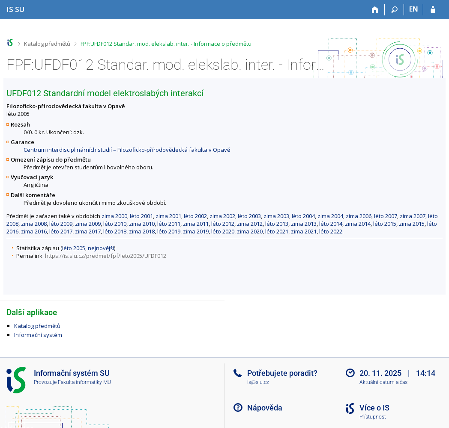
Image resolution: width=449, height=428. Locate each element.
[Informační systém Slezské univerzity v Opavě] (15, 9)
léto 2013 (276, 223)
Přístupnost (372, 417)
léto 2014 (330, 223)
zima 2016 (34, 231)
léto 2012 (222, 223)
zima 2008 (34, 223)
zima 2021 (304, 231)
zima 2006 (358, 216)
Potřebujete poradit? (282, 373)
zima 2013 (304, 223)
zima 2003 (276, 216)
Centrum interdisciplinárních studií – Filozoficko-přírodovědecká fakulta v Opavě (127, 149)
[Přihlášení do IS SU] (433, 9)
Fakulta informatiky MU (84, 382)
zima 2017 (88, 231)
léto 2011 (168, 223)
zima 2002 (222, 216)
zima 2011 (196, 223)
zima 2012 (250, 223)
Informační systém (38, 335)
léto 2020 (222, 231)
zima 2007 (412, 216)
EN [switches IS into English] (413, 9)
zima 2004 (330, 216)
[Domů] (375, 9)
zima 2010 (142, 223)
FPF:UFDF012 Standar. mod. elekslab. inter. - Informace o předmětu (166, 43)
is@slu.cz (258, 382)
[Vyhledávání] (394, 9)
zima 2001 (168, 216)
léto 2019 (168, 231)
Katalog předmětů (47, 43)
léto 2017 (60, 231)
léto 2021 (276, 231)
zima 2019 (196, 231)
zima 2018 (142, 231)
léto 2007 (385, 216)
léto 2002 (195, 216)
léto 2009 (60, 223)
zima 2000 (114, 216)
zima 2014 (358, 223)
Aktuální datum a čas (383, 382)
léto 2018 (114, 231)
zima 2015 (412, 223)
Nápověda (264, 407)
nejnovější (101, 248)
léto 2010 (114, 223)
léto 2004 (303, 216)
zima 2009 (88, 223)
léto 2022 (330, 231)
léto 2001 (141, 216)
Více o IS (374, 407)
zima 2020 (250, 231)
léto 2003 (249, 216)
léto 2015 (384, 223)
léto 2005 (73, 248)
